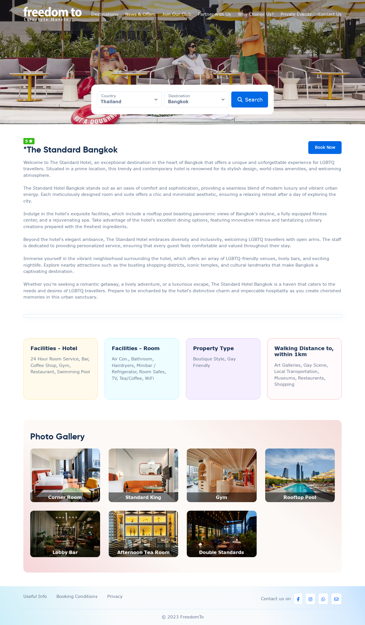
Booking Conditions (77, 596)
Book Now (325, 147)
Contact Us (330, 14)
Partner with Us (214, 14)
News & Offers (140, 14)
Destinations (104, 14)
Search (250, 99)
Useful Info (35, 596)
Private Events (296, 14)
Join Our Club (176, 14)
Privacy (115, 596)
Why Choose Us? (256, 14)
